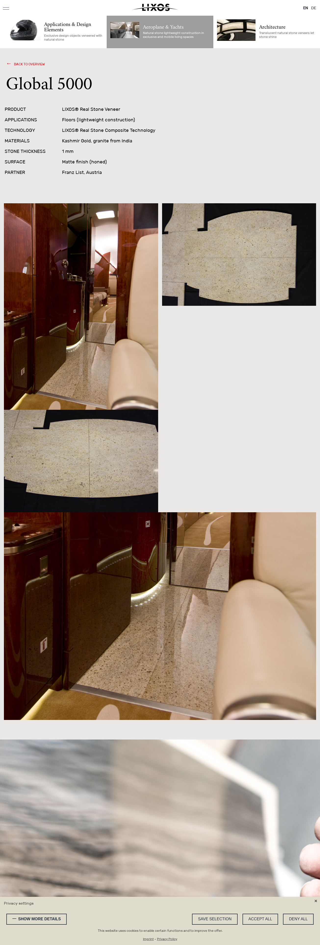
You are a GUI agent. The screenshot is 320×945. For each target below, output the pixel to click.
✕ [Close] (315, 901)
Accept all (260, 919)
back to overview (29, 64)
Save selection (215, 919)
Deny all (298, 919)
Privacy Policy (167, 939)
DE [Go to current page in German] (313, 8)
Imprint (148, 939)
